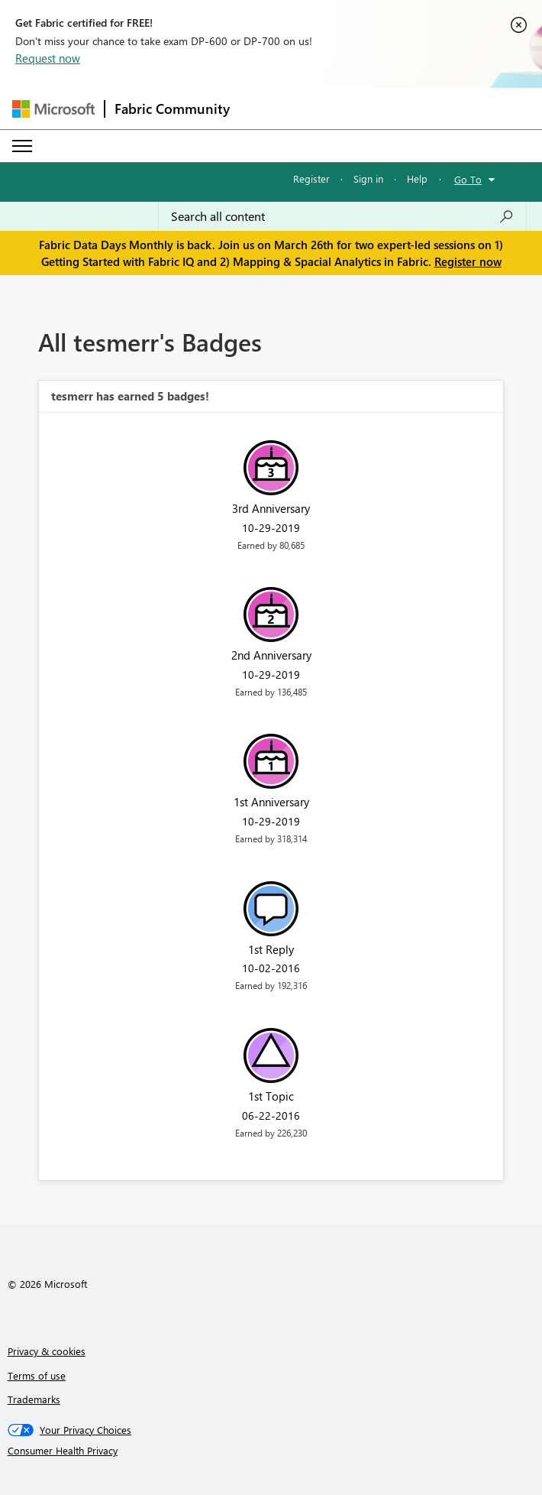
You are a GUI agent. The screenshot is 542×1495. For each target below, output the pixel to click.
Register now (468, 261)
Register (311, 178)
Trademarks (34, 1399)
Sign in (368, 178)
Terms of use (37, 1375)
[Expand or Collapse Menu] (22, 146)
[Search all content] (342, 216)
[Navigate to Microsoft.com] (53, 109)
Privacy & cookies (46, 1350)
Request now (47, 58)
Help (417, 178)
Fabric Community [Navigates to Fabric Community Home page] (172, 108)
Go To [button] (468, 179)
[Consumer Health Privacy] (271, 1450)
